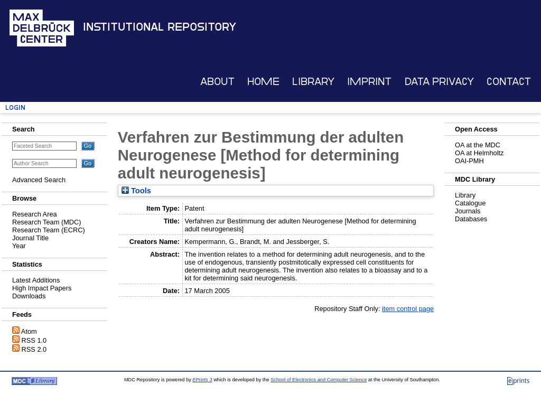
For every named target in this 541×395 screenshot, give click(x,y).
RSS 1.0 (34, 340)
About (217, 82)
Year (19, 246)
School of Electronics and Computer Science (318, 379)
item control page (408, 309)
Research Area (34, 214)
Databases (471, 219)
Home (263, 82)
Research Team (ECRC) (48, 230)
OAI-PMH (469, 161)
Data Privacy (439, 82)
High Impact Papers (41, 288)
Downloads (28, 296)
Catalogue (470, 203)
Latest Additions (36, 280)
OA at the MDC (477, 145)
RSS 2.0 (34, 349)
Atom (29, 331)
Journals (467, 211)
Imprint (369, 82)
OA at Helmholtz (479, 153)
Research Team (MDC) (46, 222)
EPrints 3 (202, 379)
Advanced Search (39, 180)
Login (15, 107)
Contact (509, 82)
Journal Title (30, 238)
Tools (136, 190)
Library (313, 82)
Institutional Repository (159, 27)
